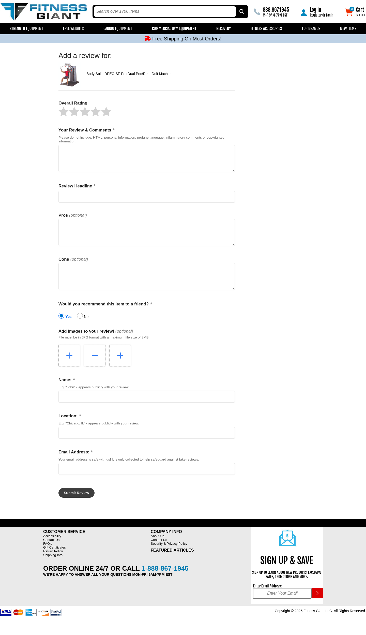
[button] (63, 112)
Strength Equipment (26, 28)
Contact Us (51, 551)
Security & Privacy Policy (169, 555)
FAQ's (47, 555)
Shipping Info (53, 566)
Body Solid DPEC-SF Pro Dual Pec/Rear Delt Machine (129, 74)
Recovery (223, 28)
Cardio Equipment (117, 28)
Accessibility (52, 547)
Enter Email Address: (267, 597)
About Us (157, 547)
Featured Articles (172, 561)
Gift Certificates (54, 559)
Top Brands (311, 28)
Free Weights (73, 28)
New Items (348, 28)
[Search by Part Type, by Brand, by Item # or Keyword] (241, 11)
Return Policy (53, 563)
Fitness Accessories (266, 28)
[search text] (165, 11)
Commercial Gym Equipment (174, 28)
